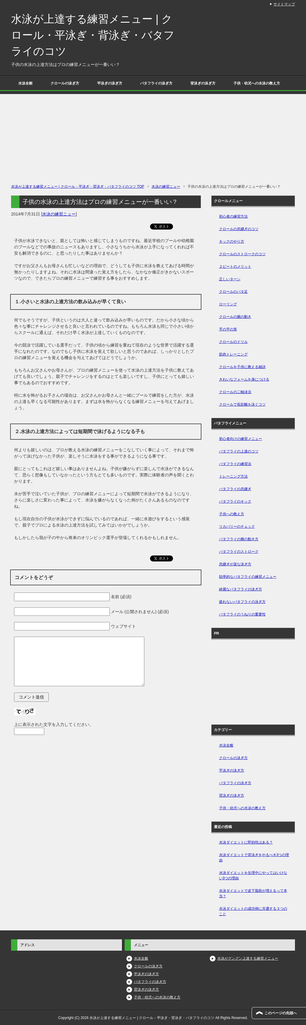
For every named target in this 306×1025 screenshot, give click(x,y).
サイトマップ (284, 4)
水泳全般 (25, 83)
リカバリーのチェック (237, 526)
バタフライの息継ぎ (235, 489)
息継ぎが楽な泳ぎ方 (235, 564)
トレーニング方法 (233, 476)
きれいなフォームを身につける (244, 379)
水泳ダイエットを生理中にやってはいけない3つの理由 (253, 875)
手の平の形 (228, 329)
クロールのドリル (233, 342)
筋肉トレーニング (233, 354)
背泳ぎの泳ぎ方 (202, 83)
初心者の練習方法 (233, 216)
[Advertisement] (153, 136)
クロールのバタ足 (233, 292)
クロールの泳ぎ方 (65, 83)
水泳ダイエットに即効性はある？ (246, 842)
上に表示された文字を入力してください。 (54, 724)
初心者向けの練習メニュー (240, 439)
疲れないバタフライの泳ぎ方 (242, 602)
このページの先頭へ (280, 1013)
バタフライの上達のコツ (238, 451)
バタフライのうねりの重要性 (242, 614)
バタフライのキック (235, 501)
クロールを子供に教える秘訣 (242, 367)
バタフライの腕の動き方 (238, 539)
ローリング (228, 304)
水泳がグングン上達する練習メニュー (247, 958)
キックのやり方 (231, 241)
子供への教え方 (231, 514)
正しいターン (230, 279)
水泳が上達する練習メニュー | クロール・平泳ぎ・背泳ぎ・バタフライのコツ (93, 35)
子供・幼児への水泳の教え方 (256, 83)
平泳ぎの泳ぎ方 (109, 83)
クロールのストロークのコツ (242, 254)
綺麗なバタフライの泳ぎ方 (240, 589)
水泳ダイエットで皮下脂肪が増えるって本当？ (253, 893)
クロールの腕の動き (235, 317)
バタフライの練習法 (235, 464)
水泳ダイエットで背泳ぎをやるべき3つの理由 (254, 857)
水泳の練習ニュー (59, 214)
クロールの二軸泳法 (235, 392)
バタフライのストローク (238, 552)
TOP (77, 186)
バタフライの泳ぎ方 (156, 83)
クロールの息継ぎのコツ (238, 229)
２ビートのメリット (235, 266)
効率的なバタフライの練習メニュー (247, 577)
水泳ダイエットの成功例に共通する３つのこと (253, 911)
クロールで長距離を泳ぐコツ (242, 404)
